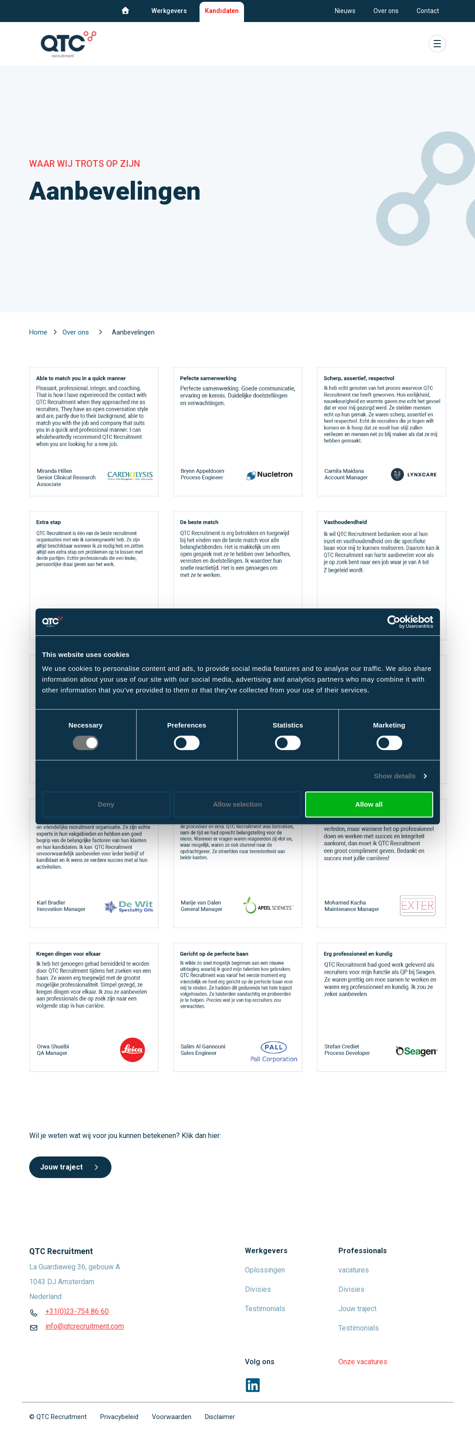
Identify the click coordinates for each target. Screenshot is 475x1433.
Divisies (258, 1289)
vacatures (353, 1270)
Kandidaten (222, 10)
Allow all (369, 804)
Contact (428, 10)
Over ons (386, 10)
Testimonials (265, 1308)
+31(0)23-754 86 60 (77, 1311)
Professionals (362, 1250)
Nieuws (345, 10)
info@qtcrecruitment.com (84, 1326)
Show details (395, 776)
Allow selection (237, 804)
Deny (106, 804)
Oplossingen (265, 1270)
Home (39, 332)
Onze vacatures (362, 1361)
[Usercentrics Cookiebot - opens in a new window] (394, 622)
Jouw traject (70, 1167)
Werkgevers (169, 10)
